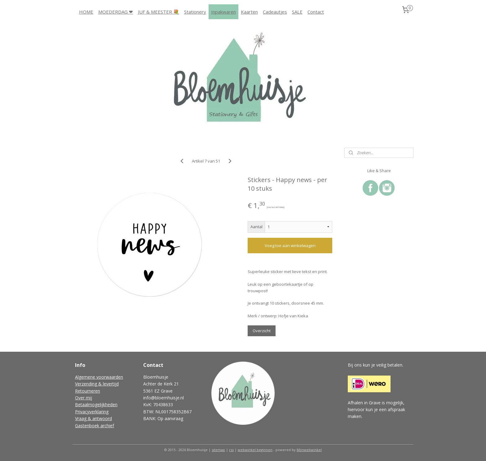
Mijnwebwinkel (309, 449)
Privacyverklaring (91, 412)
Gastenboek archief (94, 425)
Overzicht (262, 330)
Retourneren (87, 391)
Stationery (195, 12)
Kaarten (249, 12)
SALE (297, 12)
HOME (86, 12)
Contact (315, 12)
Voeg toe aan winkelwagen (289, 245)
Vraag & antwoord (93, 418)
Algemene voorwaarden (99, 377)
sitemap (218, 449)
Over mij (83, 398)
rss (231, 449)
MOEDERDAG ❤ (115, 12)
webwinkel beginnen (255, 449)
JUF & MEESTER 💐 (158, 12)
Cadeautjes (275, 12)
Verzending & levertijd (97, 384)
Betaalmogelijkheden (96, 404)
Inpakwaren (223, 12)
